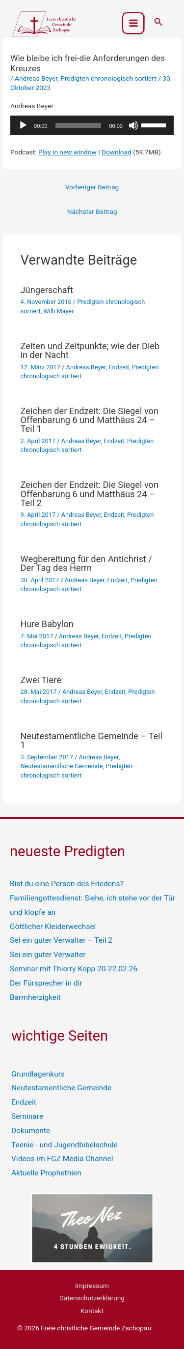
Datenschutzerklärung (92, 1298)
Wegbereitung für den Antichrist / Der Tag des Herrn (86, 563)
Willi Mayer (59, 311)
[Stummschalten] (133, 125)
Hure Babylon (47, 624)
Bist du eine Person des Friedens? (67, 883)
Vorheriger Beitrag (92, 187)
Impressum (92, 1285)
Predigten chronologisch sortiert (108, 78)
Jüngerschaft (47, 290)
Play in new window (67, 152)
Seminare (27, 1116)
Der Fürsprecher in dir (46, 983)
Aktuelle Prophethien (46, 1173)
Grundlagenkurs (38, 1074)
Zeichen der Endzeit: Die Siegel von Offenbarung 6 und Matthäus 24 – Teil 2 (90, 494)
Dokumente (30, 1130)
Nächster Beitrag (92, 211)
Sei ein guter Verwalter (48, 954)
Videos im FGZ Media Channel (62, 1158)
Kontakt (92, 1311)
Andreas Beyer (36, 78)
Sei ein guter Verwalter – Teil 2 (61, 940)
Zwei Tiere (41, 680)
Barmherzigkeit (35, 997)
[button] (158, 22)
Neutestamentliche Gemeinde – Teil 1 (91, 740)
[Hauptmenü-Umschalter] (133, 23)
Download (116, 152)
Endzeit (118, 367)
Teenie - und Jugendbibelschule (64, 1144)
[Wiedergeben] (23, 125)
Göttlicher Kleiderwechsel (53, 926)
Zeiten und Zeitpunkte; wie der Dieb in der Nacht (90, 350)
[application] (92, 125)
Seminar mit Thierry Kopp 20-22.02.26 (73, 968)
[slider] (78, 125)
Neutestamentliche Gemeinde (62, 766)
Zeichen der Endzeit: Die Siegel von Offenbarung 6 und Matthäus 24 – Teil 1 (90, 420)
